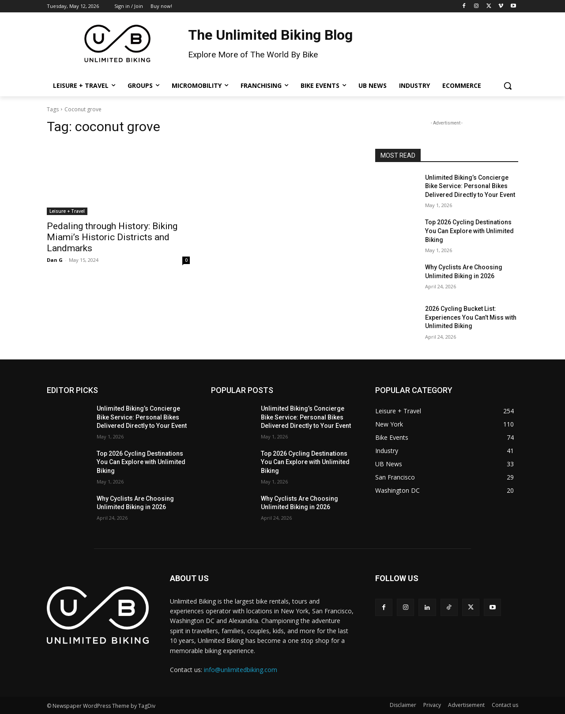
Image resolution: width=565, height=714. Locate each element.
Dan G (55, 260)
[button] (507, 85)
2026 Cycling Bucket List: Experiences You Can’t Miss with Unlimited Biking (470, 317)
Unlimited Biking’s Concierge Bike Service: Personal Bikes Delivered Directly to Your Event (470, 186)
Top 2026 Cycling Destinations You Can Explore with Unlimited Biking (469, 231)
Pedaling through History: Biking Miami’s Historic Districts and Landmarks (112, 237)
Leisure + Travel (67, 211)
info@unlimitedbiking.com (240, 669)
